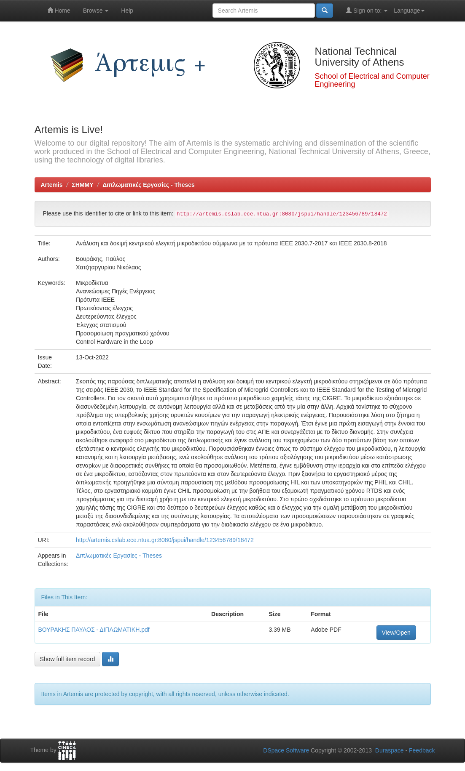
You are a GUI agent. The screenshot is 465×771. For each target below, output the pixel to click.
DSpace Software (286, 750)
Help (127, 10)
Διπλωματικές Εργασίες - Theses (148, 184)
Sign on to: (366, 10)
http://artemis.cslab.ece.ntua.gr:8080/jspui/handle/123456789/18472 (165, 540)
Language (409, 10)
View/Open (396, 632)
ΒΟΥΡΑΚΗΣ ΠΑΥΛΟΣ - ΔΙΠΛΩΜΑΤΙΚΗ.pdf (94, 629)
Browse (96, 10)
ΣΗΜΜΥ (82, 184)
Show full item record (67, 659)
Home (58, 10)
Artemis (52, 184)
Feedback (422, 750)
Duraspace (389, 750)
